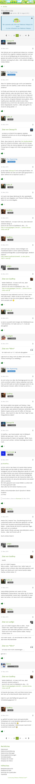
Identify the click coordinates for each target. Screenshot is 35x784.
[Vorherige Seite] (6, 35)
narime (14, 13)
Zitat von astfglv (8, 622)
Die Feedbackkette (27, 141)
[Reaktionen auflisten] (3, 66)
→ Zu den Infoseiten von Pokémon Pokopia (18, 28)
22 (20, 35)
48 (26, 35)
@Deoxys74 (12, 171)
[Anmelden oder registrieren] (28, 2)
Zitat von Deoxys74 (9, 129)
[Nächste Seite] (28, 35)
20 (14, 35)
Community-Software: (17, 777)
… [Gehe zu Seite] (11, 35)
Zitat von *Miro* (8, 348)
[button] (32, 2)
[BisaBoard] (4, 2)
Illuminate (18, 498)
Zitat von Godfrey (8, 279)
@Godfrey (5, 463)
